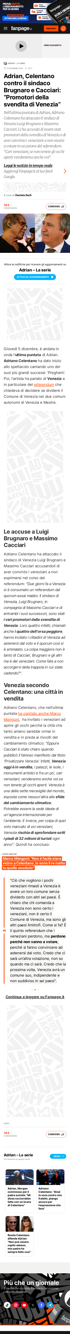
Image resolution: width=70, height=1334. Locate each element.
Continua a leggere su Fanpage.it (35, 997)
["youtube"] (24, 1305)
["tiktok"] (7, 1305)
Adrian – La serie (16, 63)
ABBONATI (51, 28)
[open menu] (4, 28)
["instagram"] (15, 1305)
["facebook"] (41, 1305)
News (6, 1123)
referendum (44, 384)
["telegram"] (50, 1305)
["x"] (32, 1305)
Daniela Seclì (23, 195)
